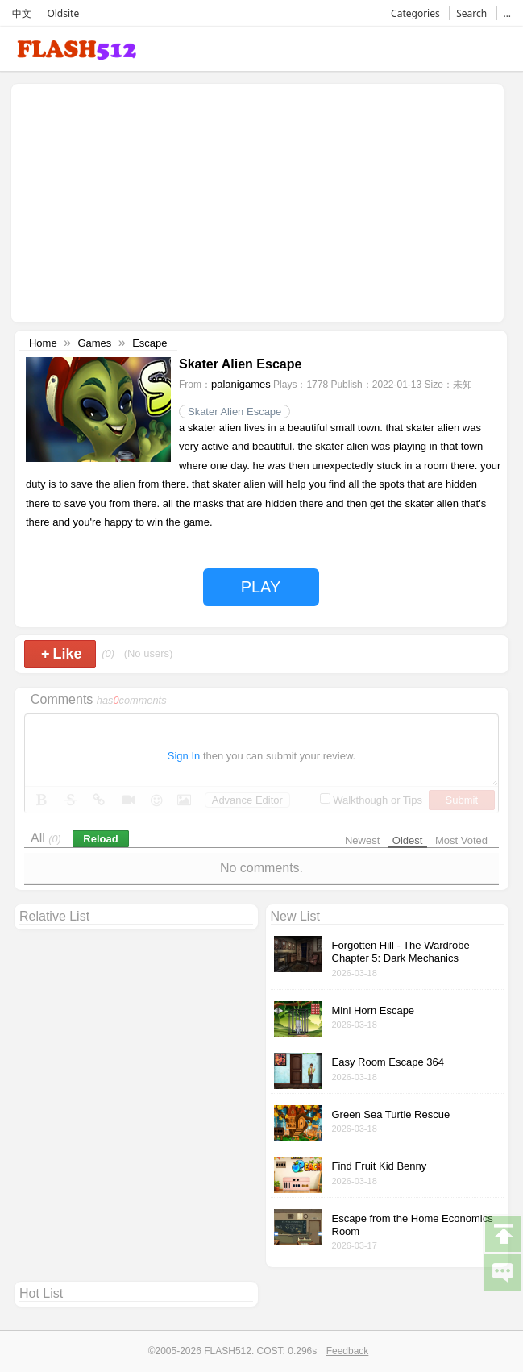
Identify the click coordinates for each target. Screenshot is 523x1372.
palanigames (241, 384)
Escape (149, 343)
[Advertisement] (151, 201)
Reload (100, 839)
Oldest (407, 840)
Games (94, 343)
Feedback (347, 1351)
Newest (362, 840)
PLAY (261, 587)
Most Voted (461, 840)
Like (61, 654)
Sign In (184, 756)
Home (43, 343)
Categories (415, 13)
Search (471, 13)
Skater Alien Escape (234, 411)
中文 (21, 13)
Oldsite (63, 13)
